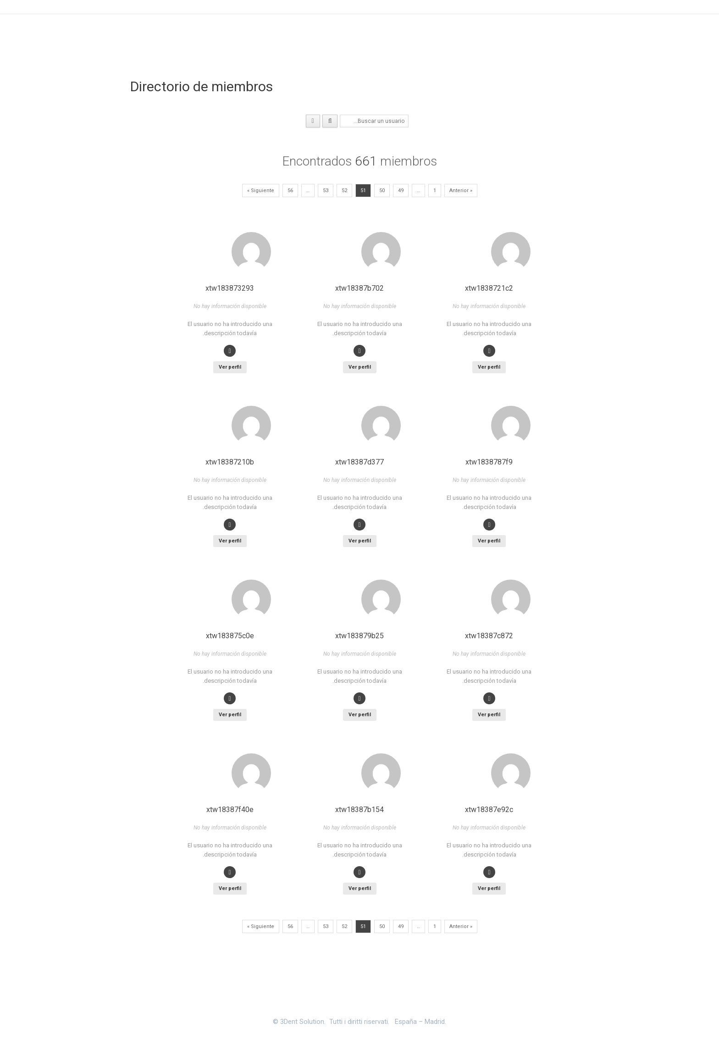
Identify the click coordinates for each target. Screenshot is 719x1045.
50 (382, 191)
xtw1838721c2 (489, 288)
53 (325, 191)
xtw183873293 (229, 288)
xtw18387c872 (489, 635)
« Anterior (460, 191)
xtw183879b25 (359, 635)
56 (290, 191)
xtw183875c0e (230, 635)
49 (401, 191)
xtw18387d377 (359, 462)
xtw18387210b (229, 462)
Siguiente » (260, 191)
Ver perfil (489, 367)
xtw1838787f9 (489, 462)
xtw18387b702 (359, 288)
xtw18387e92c (489, 809)
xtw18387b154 (359, 809)
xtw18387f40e (230, 809)
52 (344, 191)
